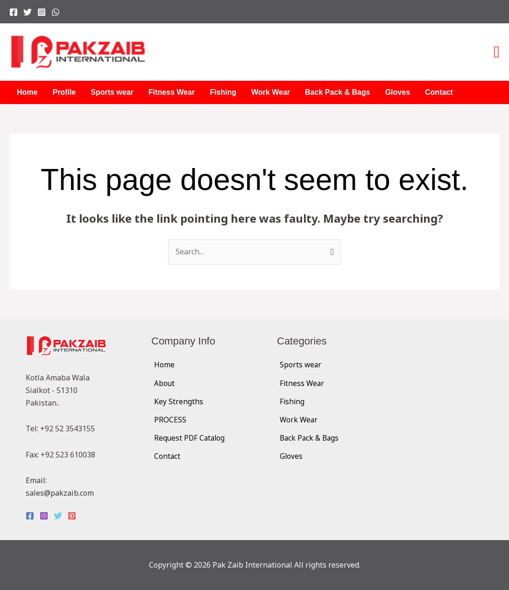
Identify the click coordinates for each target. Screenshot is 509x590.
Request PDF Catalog (190, 438)
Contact (439, 92)
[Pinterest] (72, 516)
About (164, 383)
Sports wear (112, 92)
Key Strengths (178, 401)
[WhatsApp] (55, 12)
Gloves (397, 92)
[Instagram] (41, 12)
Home (27, 92)
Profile (64, 92)
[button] (497, 52)
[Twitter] (27, 12)
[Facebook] (13, 12)
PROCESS (170, 419)
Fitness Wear (171, 92)
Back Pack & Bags (337, 92)
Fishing (223, 92)
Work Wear (270, 92)
